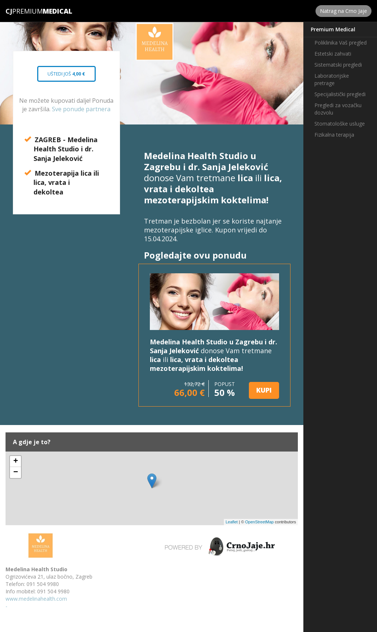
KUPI (264, 390)
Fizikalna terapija (334, 134)
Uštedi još (66, 76)
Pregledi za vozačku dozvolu (338, 109)
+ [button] (15, 461)
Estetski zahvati (332, 53)
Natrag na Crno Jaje (343, 10)
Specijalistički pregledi (340, 94)
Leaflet (232, 522)
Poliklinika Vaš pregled (340, 42)
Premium (24, 11)
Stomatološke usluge (339, 123)
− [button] (15, 472)
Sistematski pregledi (338, 64)
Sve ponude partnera (81, 109)
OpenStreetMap (259, 522)
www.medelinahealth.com (36, 598)
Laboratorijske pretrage (331, 79)
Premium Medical (333, 29)
